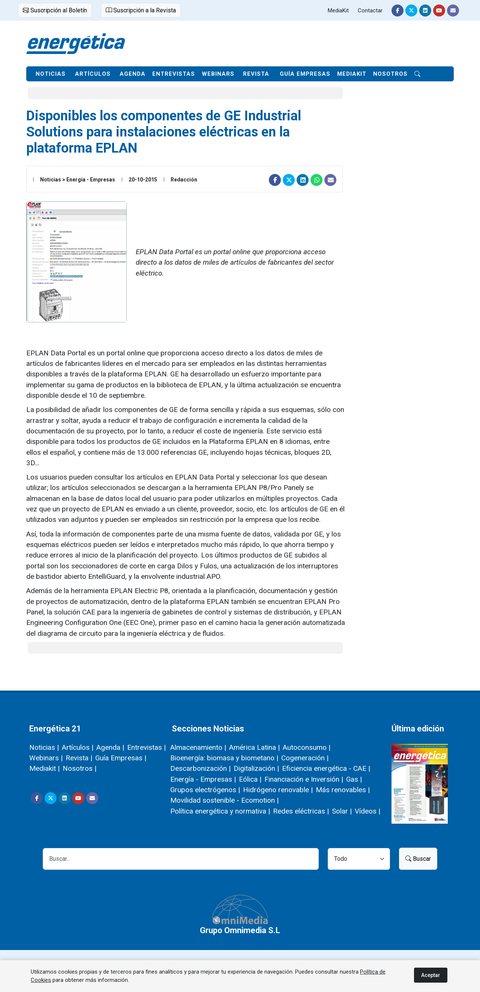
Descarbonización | (200, 768)
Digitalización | (256, 768)
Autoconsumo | (306, 747)
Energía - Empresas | (203, 779)
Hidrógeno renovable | (278, 789)
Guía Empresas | (120, 758)
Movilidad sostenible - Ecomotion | (224, 800)
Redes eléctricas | (301, 811)
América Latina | (254, 747)
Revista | (79, 758)
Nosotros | (79, 768)
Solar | (342, 811)
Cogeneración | (304, 758)
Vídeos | (367, 811)
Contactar (370, 10)
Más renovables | (343, 789)
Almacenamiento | (198, 747)
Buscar (418, 858)
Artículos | (77, 747)
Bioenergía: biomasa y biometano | (224, 758)
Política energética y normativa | (220, 811)
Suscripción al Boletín (55, 10)
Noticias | (44, 747)
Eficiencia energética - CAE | (326, 768)
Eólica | (250, 779)
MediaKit (338, 10)
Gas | (354, 779)
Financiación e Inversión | (303, 779)
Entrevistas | (146, 747)
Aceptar (430, 975)
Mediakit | (44, 768)
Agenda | (110, 747)
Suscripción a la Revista (141, 10)
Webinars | (46, 758)
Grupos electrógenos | (205, 789)
